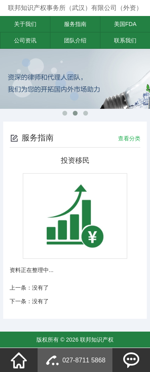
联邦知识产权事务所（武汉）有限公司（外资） (75, 7)
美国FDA (125, 24)
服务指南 (75, 24)
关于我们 (25, 24)
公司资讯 (25, 40)
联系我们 (125, 40)
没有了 (40, 287)
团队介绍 (75, 40)
